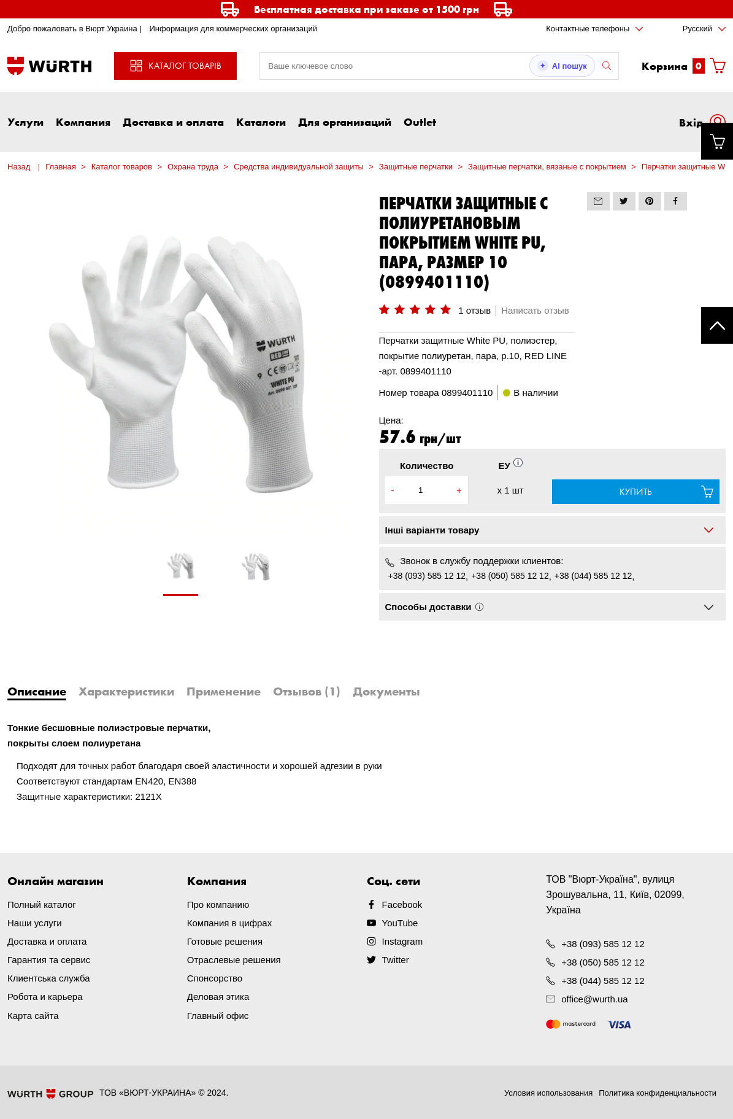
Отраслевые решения (234, 959)
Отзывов (306, 691)
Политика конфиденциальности (657, 1093)
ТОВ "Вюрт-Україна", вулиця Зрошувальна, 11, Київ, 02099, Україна (615, 894)
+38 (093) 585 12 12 (427, 576)
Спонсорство (214, 978)
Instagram (402, 941)
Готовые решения (225, 941)
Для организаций (344, 121)
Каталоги (261, 121)
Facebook (402, 904)
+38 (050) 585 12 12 (510, 576)
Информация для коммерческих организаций (233, 28)
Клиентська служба (48, 978)
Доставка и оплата (173, 121)
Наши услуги (34, 923)
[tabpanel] (181, 572)
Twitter (395, 959)
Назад (18, 166)
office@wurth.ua (594, 999)
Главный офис (218, 1015)
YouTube (400, 923)
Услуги (25, 121)
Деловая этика (218, 996)
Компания (83, 121)
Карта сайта (33, 1015)
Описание (36, 691)
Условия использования (548, 1093)
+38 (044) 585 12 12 (593, 576)
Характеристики (126, 691)
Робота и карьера (44, 996)
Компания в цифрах (229, 923)
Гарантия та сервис (48, 959)
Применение (223, 691)
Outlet (420, 121)
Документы (386, 691)
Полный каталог (41, 904)
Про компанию (218, 904)
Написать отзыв (535, 310)
